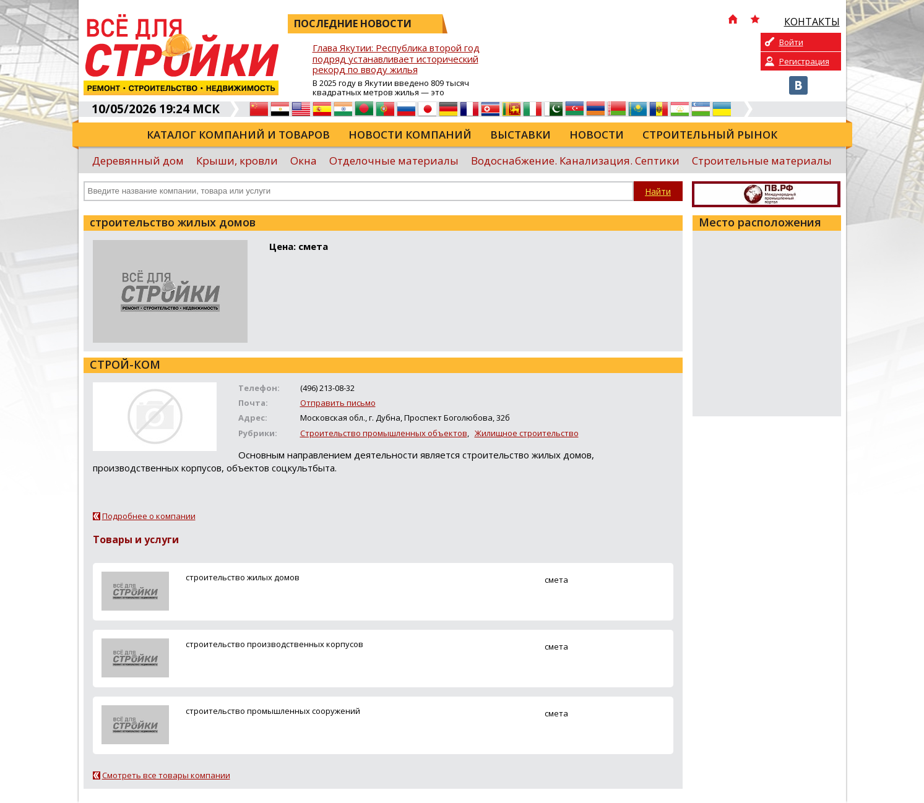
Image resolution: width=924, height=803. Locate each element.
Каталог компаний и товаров (238, 134)
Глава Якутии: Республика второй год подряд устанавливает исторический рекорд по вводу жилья (396, 59)
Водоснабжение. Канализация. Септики (575, 160)
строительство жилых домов (243, 577)
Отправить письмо (338, 402)
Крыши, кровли (237, 160)
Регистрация (804, 61)
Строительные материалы (762, 160)
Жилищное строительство (527, 433)
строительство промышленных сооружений (273, 710)
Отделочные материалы (394, 160)
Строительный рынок (709, 134)
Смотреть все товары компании (166, 775)
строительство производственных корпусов (274, 644)
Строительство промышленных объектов (383, 433)
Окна (303, 160)
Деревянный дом (138, 160)
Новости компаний (410, 134)
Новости (596, 134)
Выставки (520, 134)
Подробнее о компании (149, 516)
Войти (791, 42)
